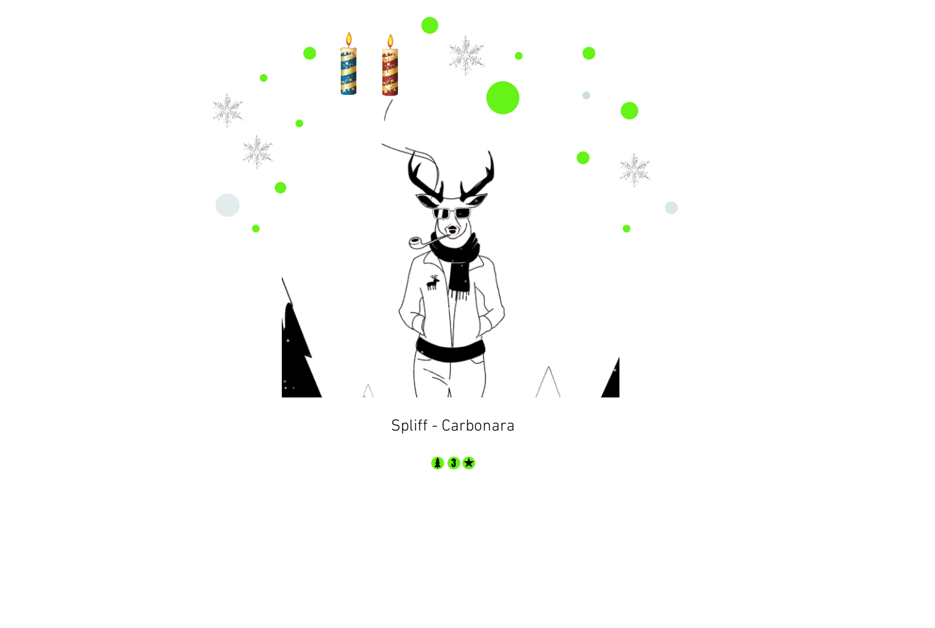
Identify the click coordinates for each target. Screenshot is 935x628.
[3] (453, 463)
